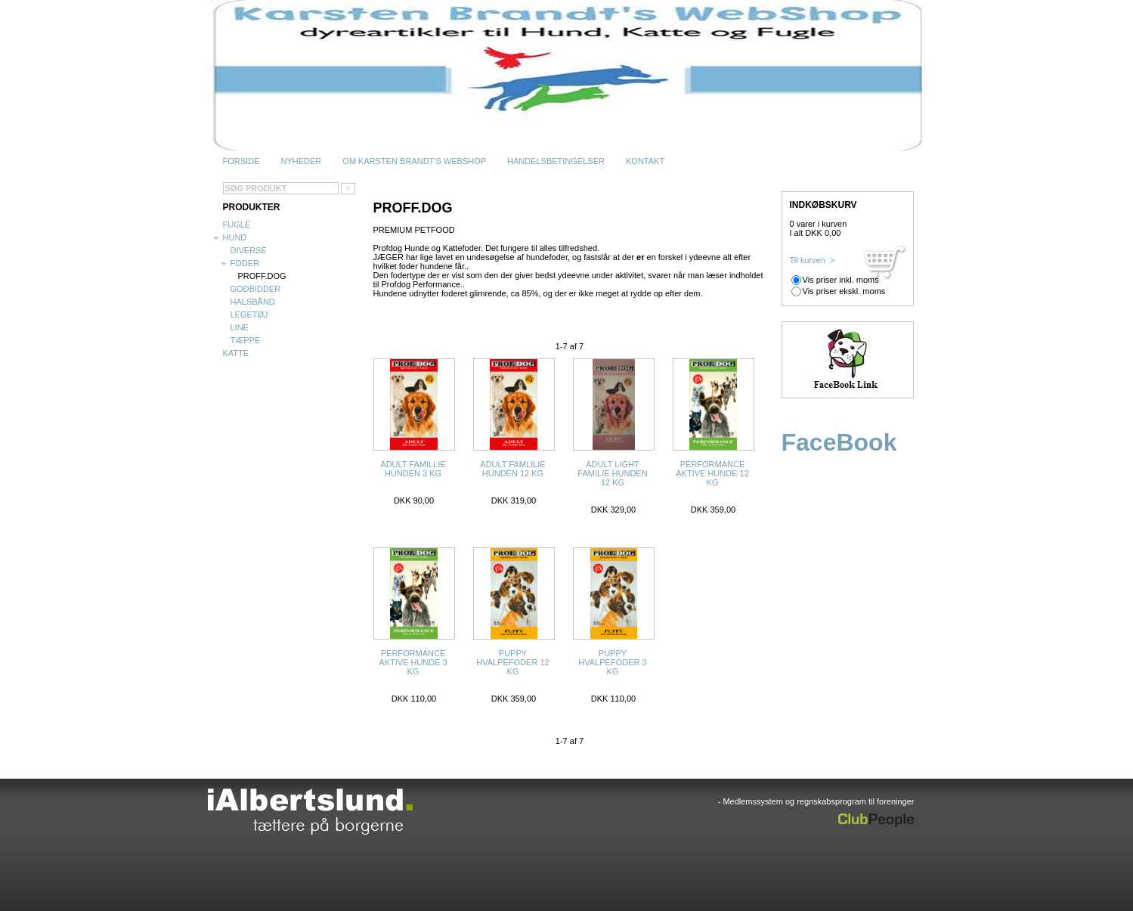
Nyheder (300, 161)
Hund (235, 237)
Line (240, 327)
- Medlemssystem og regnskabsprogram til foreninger (816, 801)
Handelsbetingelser (556, 161)
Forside (241, 161)
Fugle (237, 224)
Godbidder (256, 288)
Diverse (249, 250)
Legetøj (249, 314)
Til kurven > (812, 260)
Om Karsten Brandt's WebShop (414, 161)
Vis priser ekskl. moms (844, 291)
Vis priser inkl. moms (841, 279)
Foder (245, 263)
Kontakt (645, 161)
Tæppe (246, 340)
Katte (236, 353)
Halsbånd (253, 301)
